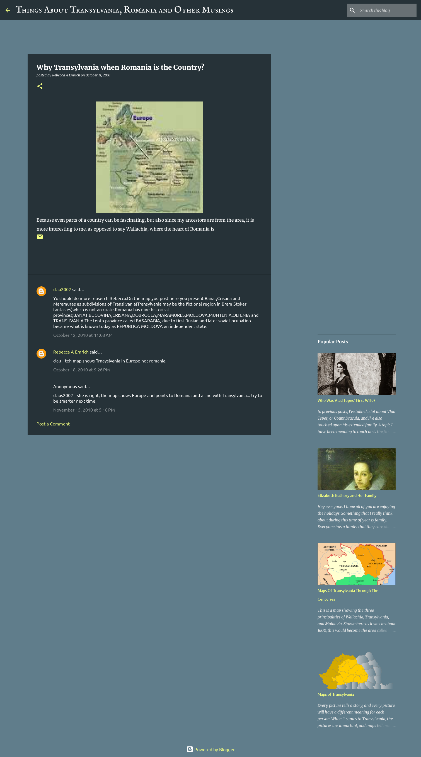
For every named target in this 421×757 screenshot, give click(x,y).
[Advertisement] (149, 483)
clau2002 (62, 289)
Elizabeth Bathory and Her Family (347, 495)
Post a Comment (53, 423)
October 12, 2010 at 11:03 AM (83, 335)
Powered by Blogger (211, 749)
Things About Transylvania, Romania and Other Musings (124, 10)
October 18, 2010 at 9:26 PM (81, 369)
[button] (40, 86)
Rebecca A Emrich (71, 351)
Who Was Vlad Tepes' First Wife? (346, 400)
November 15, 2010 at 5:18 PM (84, 409)
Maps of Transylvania (336, 694)
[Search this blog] (387, 10)
